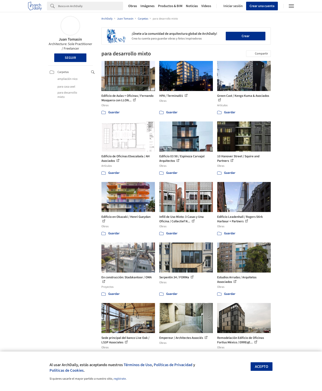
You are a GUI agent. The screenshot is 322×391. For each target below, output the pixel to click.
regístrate (120, 379)
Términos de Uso (138, 365)
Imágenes (147, 6)
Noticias (192, 6)
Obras (132, 6)
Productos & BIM (170, 6)
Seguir (70, 57)
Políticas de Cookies (67, 370)
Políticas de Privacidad (173, 365)
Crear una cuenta (262, 6)
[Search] (90, 6)
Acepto (261, 366)
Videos (206, 6)
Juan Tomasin (70, 39)
